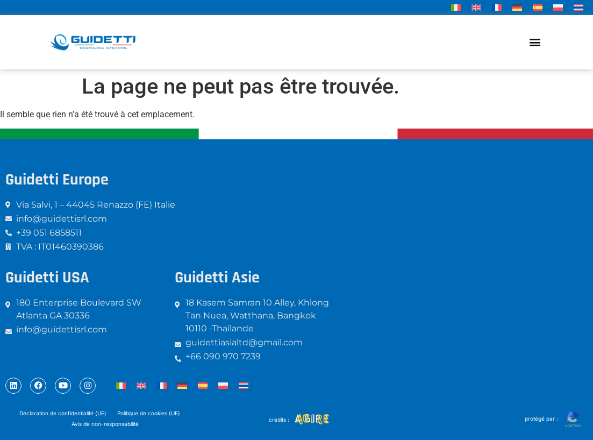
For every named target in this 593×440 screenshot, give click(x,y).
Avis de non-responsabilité (105, 424)
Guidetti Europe (57, 179)
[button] (535, 42)
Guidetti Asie (217, 277)
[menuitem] (456, 7)
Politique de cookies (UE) (148, 413)
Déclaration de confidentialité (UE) (62, 413)
